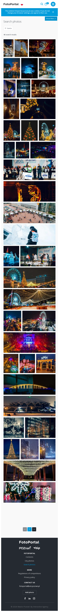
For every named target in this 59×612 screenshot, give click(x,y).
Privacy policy (29, 577)
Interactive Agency (40, 606)
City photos (29, 561)
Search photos (29, 564)
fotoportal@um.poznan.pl (29, 586)
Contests (29, 557)
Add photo (29, 592)
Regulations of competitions (29, 573)
